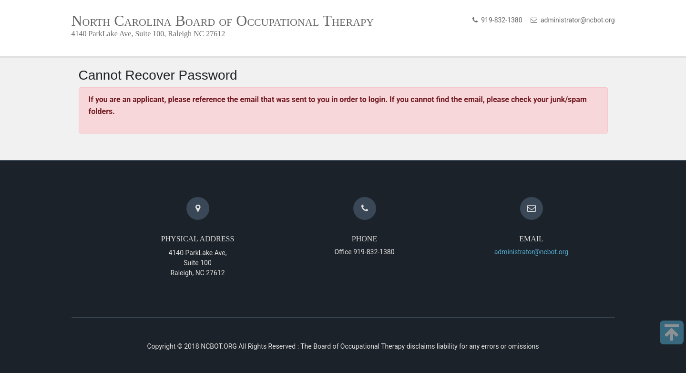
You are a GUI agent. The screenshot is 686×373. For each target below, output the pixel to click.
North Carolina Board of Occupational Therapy (223, 20)
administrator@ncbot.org (576, 20)
